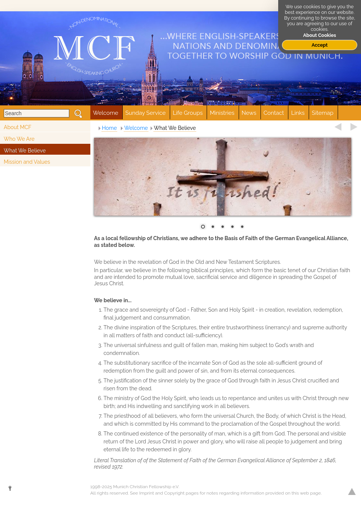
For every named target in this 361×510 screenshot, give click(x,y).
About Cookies (319, 35)
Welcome (136, 128)
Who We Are (19, 139)
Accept (320, 45)
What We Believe (25, 151)
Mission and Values (27, 162)
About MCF (17, 127)
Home (109, 128)
